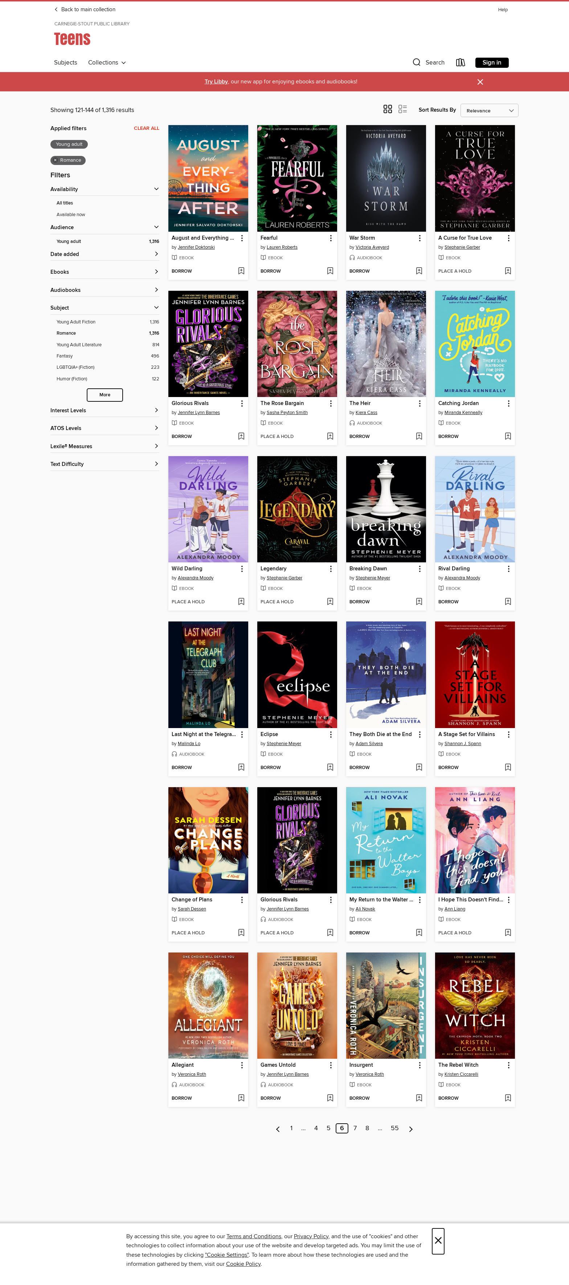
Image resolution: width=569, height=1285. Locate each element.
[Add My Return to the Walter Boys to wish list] (418, 933)
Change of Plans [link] (192, 900)
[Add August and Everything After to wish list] (241, 271)
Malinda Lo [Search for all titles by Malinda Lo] (189, 744)
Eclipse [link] (269, 734)
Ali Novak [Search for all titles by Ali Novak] (365, 909)
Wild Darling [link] (187, 569)
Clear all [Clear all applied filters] (146, 128)
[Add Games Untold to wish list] (330, 1098)
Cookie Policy (243, 1264)
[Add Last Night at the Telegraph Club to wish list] (241, 768)
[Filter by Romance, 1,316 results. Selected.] (108, 333)
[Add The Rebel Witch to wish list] (507, 1098)
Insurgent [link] (361, 1065)
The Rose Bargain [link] (282, 403)
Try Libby (216, 82)
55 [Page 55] (395, 1128)
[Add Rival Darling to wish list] (507, 602)
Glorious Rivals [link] (190, 403)
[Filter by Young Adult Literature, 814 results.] (108, 345)
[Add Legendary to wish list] (330, 602)
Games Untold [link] (278, 1065)
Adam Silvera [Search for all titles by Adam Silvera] (369, 744)
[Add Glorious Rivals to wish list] (241, 437)
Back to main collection (84, 10)
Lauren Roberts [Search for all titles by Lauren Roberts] (282, 247)
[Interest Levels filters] (104, 411)
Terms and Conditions (253, 1236)
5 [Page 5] (329, 1128)
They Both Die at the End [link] (380, 734)
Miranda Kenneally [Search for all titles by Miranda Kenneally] (463, 413)
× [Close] (438, 1241)
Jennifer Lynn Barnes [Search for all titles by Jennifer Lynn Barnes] (199, 413)
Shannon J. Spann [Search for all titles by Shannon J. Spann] (463, 744)
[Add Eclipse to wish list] (330, 768)
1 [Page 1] (291, 1128)
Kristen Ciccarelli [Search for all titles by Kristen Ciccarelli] (461, 1074)
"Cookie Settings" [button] (227, 1255)
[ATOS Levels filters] (104, 429)
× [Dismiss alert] (480, 82)
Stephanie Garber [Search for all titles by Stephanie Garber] (462, 247)
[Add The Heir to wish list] (418, 437)
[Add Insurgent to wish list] (418, 1098)
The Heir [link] (360, 403)
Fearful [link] (269, 238)
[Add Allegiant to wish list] (241, 1098)
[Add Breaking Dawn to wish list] (418, 602)
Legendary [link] (274, 569)
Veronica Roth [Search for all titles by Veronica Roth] (192, 1074)
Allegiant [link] (183, 1065)
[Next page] (411, 1128)
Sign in (492, 63)
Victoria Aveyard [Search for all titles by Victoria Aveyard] (372, 247)
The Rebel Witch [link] (458, 1065)
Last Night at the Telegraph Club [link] (205, 734)
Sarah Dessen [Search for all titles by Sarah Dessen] (192, 909)
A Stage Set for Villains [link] (466, 734)
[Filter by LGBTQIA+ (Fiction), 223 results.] (108, 367)
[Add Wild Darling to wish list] (241, 602)
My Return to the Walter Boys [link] (382, 900)
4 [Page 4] (316, 1128)
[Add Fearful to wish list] (330, 271)
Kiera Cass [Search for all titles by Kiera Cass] (366, 413)
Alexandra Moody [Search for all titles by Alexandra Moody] (195, 578)
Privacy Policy (311, 1236)
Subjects (65, 63)
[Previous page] (278, 1128)
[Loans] (461, 64)
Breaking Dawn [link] (368, 569)
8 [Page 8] (367, 1128)
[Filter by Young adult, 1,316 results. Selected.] (108, 241)
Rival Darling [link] (454, 569)
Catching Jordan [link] (458, 403)
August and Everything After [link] (205, 238)
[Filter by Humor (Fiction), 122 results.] (108, 379)
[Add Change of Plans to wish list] (241, 933)
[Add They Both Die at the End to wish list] (418, 768)
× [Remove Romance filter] (55, 160)
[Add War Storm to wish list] (418, 271)
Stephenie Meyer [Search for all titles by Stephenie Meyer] (373, 578)
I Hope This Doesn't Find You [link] (471, 900)
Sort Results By (437, 110)
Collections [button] (107, 63)
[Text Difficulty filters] (104, 464)
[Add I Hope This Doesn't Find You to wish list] (507, 933)
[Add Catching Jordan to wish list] (507, 437)
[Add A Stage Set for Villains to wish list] (507, 768)
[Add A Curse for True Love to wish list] (507, 271)
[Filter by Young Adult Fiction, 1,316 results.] (108, 322)
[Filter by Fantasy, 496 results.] (108, 356)
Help (503, 10)
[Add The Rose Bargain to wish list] (330, 437)
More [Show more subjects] (104, 395)
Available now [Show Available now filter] (71, 215)
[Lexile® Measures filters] (104, 447)
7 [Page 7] (355, 1128)
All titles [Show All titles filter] (65, 203)
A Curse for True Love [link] (465, 238)
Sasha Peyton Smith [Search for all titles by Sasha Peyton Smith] (287, 413)
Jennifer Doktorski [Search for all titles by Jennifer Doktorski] (196, 247)
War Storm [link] (362, 238)
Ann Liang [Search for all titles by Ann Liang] (455, 909)
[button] (428, 64)
